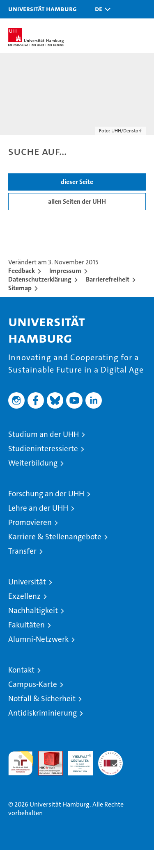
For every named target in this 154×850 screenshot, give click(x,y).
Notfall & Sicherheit (42, 698)
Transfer (22, 551)
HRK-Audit (76, 759)
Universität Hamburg (42, 8)
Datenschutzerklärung (39, 279)
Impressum (65, 270)
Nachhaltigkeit (33, 610)
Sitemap (20, 288)
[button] (100, 9)
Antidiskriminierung (42, 713)
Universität (27, 582)
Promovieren (30, 522)
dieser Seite (77, 181)
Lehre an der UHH (38, 508)
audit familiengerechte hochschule (20, 763)
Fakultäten (26, 625)
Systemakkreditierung (110, 755)
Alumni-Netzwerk (38, 639)
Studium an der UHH (43, 434)
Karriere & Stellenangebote (54, 537)
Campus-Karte (32, 684)
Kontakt (21, 670)
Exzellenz (24, 596)
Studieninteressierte (43, 448)
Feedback (21, 270)
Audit (46, 755)
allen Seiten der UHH (77, 201)
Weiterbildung (32, 463)
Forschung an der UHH (46, 494)
